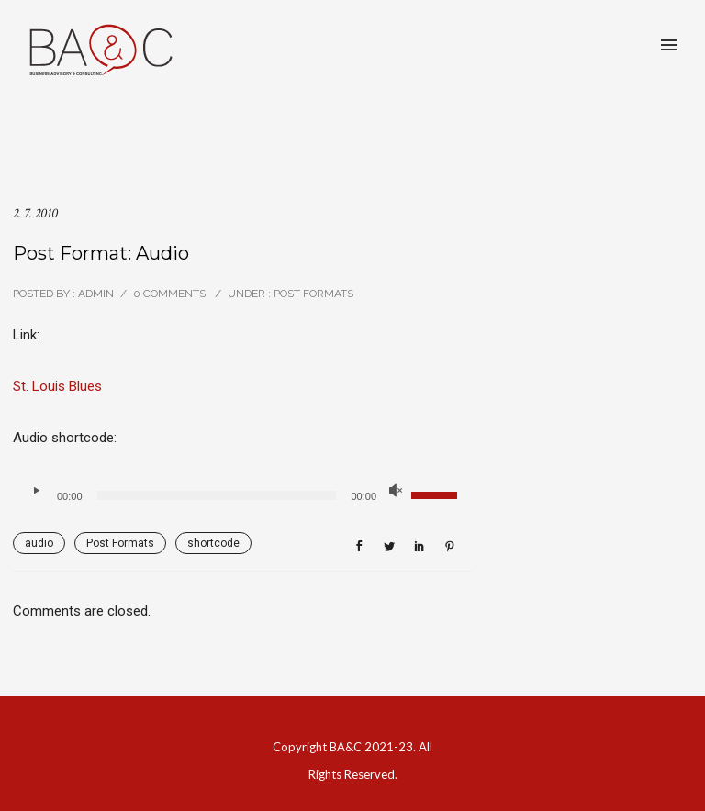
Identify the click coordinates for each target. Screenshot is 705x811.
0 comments (169, 293)
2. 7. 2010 (35, 213)
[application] (242, 495)
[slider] (217, 495)
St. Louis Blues (57, 386)
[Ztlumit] (395, 491)
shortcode (213, 543)
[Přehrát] (36, 491)
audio (39, 543)
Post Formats (312, 293)
